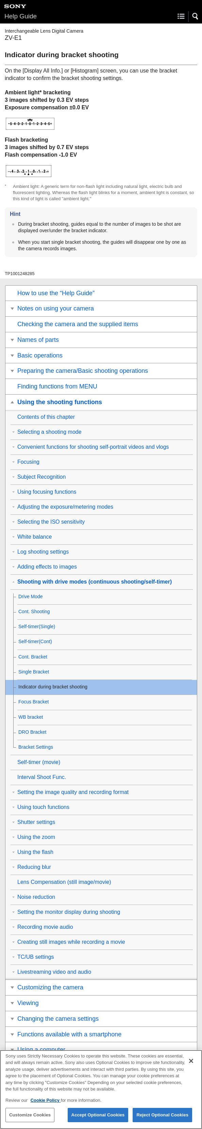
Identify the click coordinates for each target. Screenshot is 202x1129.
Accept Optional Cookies (98, 1117)
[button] (195, 16)
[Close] (191, 1062)
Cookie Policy (46, 1102)
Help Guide (20, 16)
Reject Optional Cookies (162, 1117)
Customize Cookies (30, 1117)
